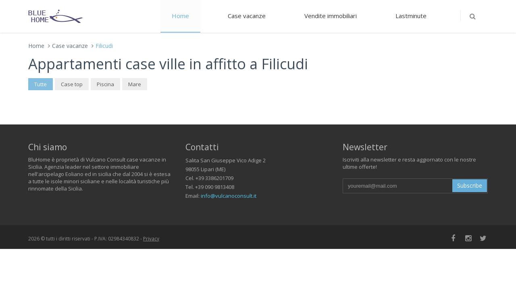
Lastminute (411, 16)
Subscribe (469, 185)
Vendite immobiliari (330, 16)
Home (180, 16)
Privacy (151, 238)
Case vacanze (247, 16)
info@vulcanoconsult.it (228, 195)
